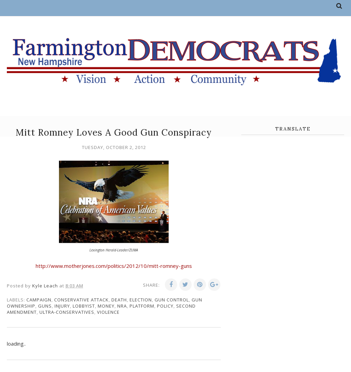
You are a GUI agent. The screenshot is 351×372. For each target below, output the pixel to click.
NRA (122, 306)
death (119, 300)
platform (142, 306)
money (106, 306)
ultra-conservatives (66, 312)
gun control (172, 300)
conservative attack (81, 300)
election (141, 300)
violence (108, 312)
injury (62, 306)
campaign (38, 300)
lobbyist (84, 306)
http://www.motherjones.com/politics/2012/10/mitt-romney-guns (114, 265)
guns (45, 306)
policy (165, 306)
